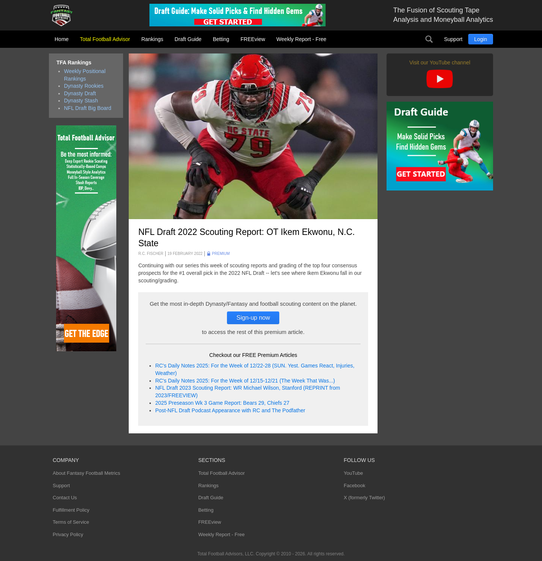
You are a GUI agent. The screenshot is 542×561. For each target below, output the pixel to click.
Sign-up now (253, 317)
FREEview (253, 39)
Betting (221, 39)
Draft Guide (188, 39)
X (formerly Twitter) (364, 497)
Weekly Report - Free (301, 39)
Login (480, 39)
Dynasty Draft (80, 93)
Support (453, 39)
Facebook (354, 485)
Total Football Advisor (105, 39)
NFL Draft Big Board (87, 108)
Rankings (152, 39)
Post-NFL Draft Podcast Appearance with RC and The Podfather (230, 410)
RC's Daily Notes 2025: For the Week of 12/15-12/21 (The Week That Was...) (245, 381)
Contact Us (65, 497)
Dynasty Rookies (84, 86)
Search (429, 39)
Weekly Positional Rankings (84, 75)
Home (62, 39)
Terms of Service (71, 522)
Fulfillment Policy (71, 510)
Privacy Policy (68, 534)
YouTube (353, 473)
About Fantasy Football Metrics (86, 473)
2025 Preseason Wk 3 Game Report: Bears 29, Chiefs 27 (222, 403)
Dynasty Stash (81, 101)
